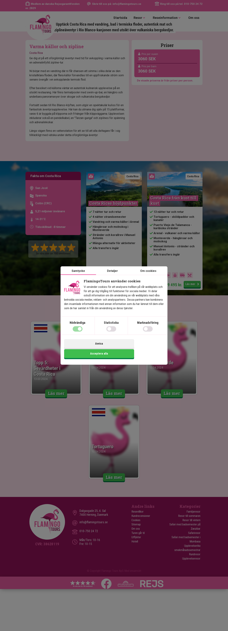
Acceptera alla (139, 349)
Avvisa (88, 349)
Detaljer (112, 276)
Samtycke (78, 276)
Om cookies (148, 276)
